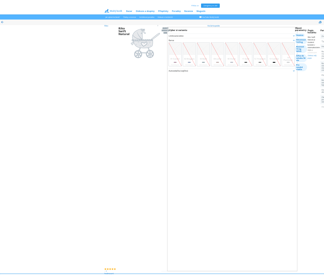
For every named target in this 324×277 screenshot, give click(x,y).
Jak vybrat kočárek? (112, 17)
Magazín (200, 11)
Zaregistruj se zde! (210, 5)
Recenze (188, 11)
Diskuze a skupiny (145, 11)
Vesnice (299, 35)
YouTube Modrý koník (209, 17)
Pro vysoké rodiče (299, 67)
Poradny (176, 11)
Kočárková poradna (146, 17)
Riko (106, 26)
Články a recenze (129, 17)
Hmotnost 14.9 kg (301, 40)
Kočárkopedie (214, 26)
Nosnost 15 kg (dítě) (300, 48)
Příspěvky (163, 11)
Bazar (129, 11)
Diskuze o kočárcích (165, 17)
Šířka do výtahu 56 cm (300, 58)
